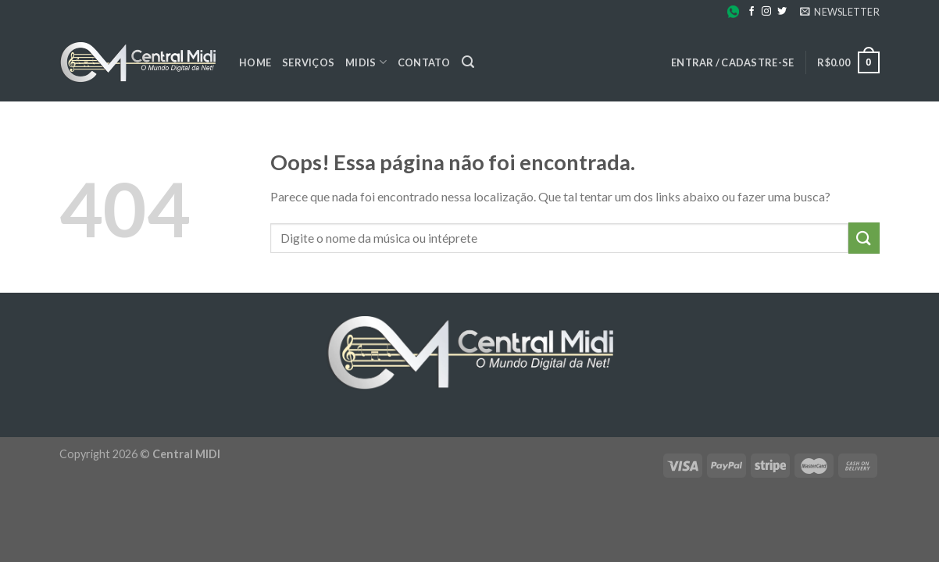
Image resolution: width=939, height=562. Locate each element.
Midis (366, 62)
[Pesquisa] (468, 62)
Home (255, 62)
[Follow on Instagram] (766, 11)
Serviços (308, 62)
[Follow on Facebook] (751, 11)
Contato (424, 62)
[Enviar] (864, 237)
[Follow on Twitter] (782, 11)
